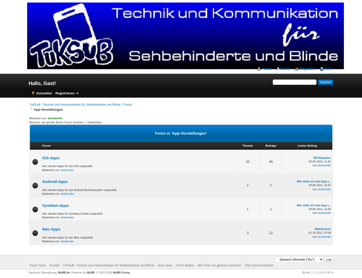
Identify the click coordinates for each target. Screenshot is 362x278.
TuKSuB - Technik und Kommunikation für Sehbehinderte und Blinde (108, 265)
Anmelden (44, 93)
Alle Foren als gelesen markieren (219, 265)
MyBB (91, 272)
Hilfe (328, 69)
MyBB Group (121, 272)
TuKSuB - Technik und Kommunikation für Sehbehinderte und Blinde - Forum (80, 104)
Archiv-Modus (184, 265)
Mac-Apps (51, 229)
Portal (266, 69)
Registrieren (64, 93)
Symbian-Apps (55, 205)
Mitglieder (307, 69)
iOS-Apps (51, 158)
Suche (285, 69)
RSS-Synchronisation (259, 265)
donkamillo (67, 170)
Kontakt (54, 265)
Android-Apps (55, 181)
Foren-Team (38, 265)
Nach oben (165, 265)
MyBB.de (64, 272)
